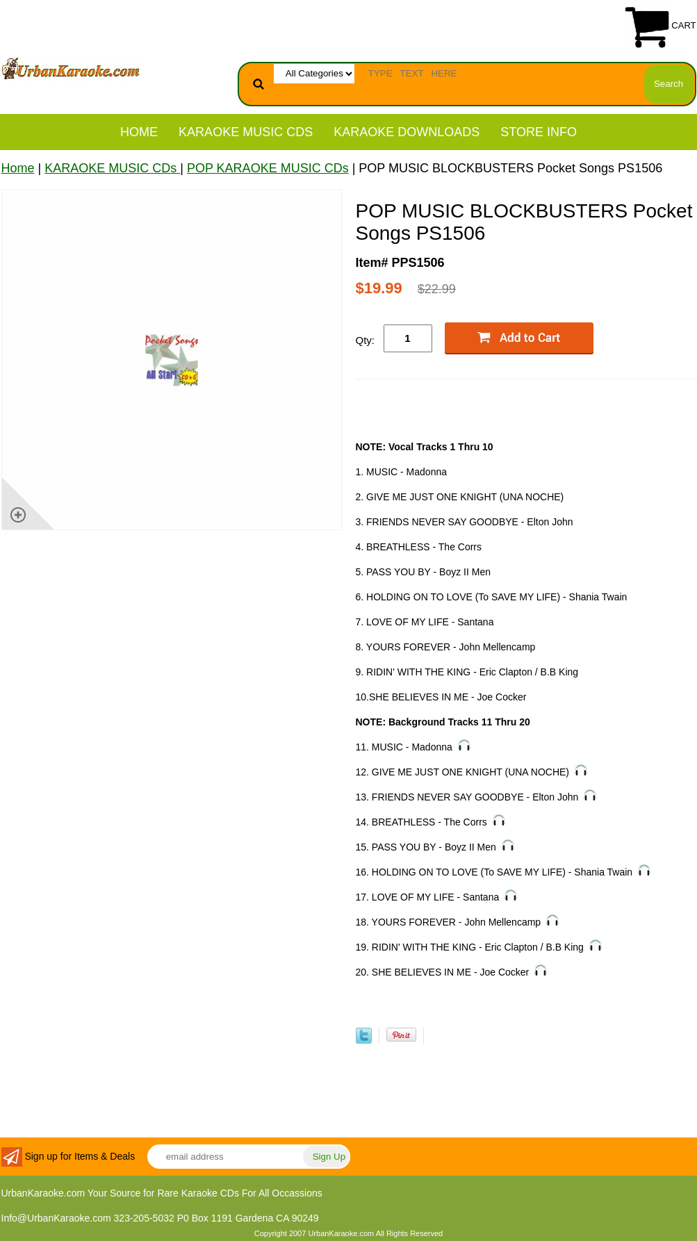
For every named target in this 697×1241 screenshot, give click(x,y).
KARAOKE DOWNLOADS (406, 132)
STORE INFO (538, 132)
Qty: (365, 340)
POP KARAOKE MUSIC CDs (268, 168)
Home (139, 132)
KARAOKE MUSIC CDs (246, 132)
